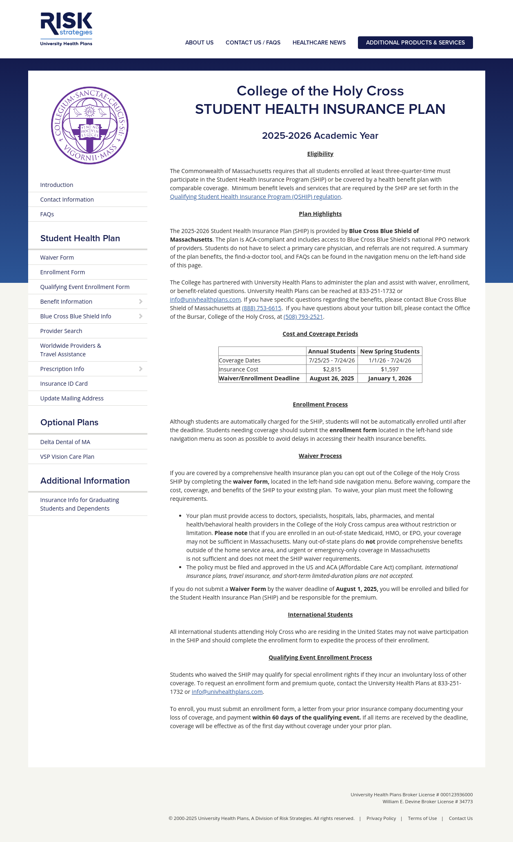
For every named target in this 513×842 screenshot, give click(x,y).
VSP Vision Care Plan (67, 456)
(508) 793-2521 (303, 316)
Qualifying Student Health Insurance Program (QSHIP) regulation (255, 196)
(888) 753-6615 (261, 308)
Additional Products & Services (415, 42)
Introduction (56, 185)
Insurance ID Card (64, 383)
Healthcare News (319, 42)
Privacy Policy (381, 818)
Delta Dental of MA (65, 442)
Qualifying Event (85, 287)
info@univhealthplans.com (205, 299)
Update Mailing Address (72, 398)
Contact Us (461, 818)
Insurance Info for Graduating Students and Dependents (79, 504)
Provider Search (61, 331)
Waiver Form (57, 257)
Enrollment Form (62, 272)
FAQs (47, 214)
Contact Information (67, 199)
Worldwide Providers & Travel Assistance (70, 350)
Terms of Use (422, 818)
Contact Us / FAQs (253, 42)
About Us (199, 42)
